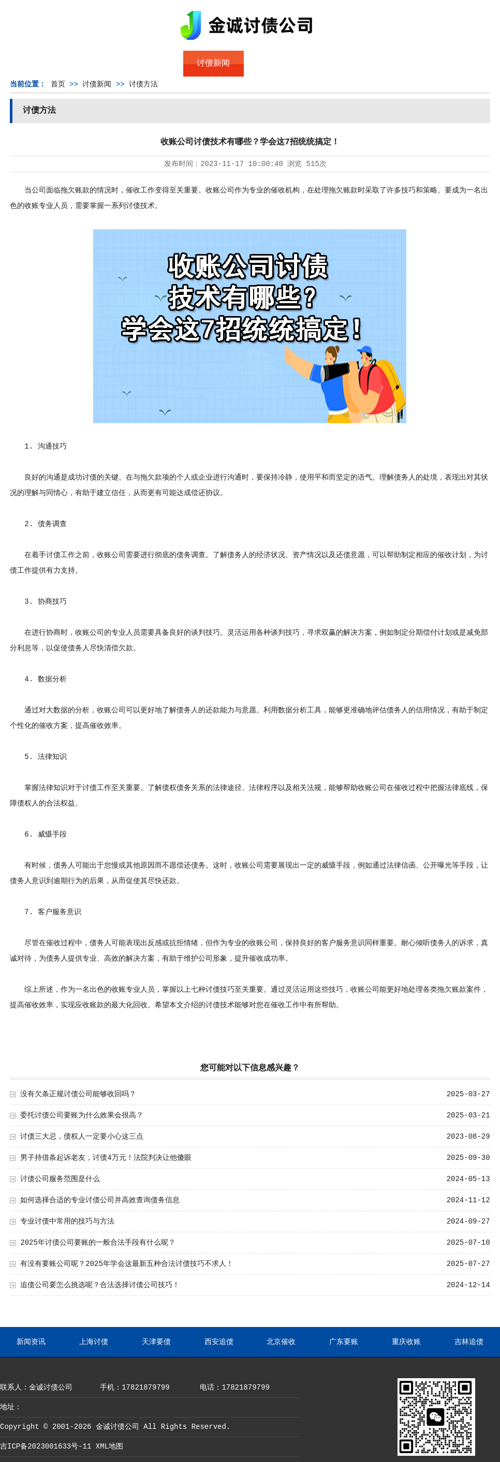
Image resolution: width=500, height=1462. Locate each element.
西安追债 (218, 1342)
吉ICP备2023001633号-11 (45, 1446)
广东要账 (343, 1342)
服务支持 (457, 63)
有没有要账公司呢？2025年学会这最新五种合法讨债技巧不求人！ (126, 1264)
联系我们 (396, 63)
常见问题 (274, 63)
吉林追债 (468, 1342)
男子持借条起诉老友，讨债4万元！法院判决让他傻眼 (105, 1158)
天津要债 (156, 1342)
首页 (30, 63)
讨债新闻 (213, 63)
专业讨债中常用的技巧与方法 (67, 1221)
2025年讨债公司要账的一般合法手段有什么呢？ (97, 1243)
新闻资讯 (31, 1342)
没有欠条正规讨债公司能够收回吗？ (78, 1094)
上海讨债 (93, 1342)
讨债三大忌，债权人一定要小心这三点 (81, 1136)
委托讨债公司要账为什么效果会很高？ (81, 1115)
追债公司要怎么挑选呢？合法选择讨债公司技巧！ (100, 1285)
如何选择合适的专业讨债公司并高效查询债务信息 (100, 1200)
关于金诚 (91, 63)
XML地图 (109, 1446)
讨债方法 (143, 84)
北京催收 (281, 1342)
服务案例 (335, 63)
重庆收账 (406, 1342)
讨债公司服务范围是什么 (60, 1179)
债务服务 (152, 63)
